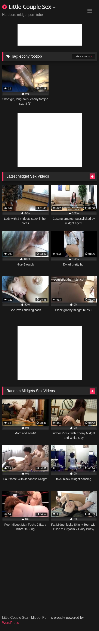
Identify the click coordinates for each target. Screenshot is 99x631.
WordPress (10, 623)
